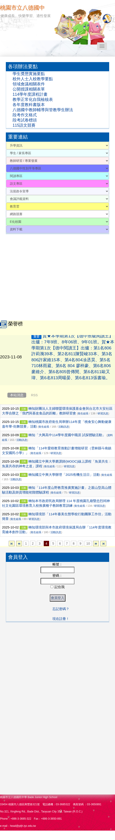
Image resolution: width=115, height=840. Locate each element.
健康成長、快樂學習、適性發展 (25, 16)
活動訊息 (63, 426)
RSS (34, 395)
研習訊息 (103, 413)
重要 (36, 340)
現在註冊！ (60, 619)
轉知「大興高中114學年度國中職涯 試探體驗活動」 (67, 435)
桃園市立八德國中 (22, 7)
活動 (23, 408)
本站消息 (17, 395)
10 (88, 543)
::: (1, 59)
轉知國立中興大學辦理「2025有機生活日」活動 (64, 474)
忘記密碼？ (60, 609)
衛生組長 (83, 413)
